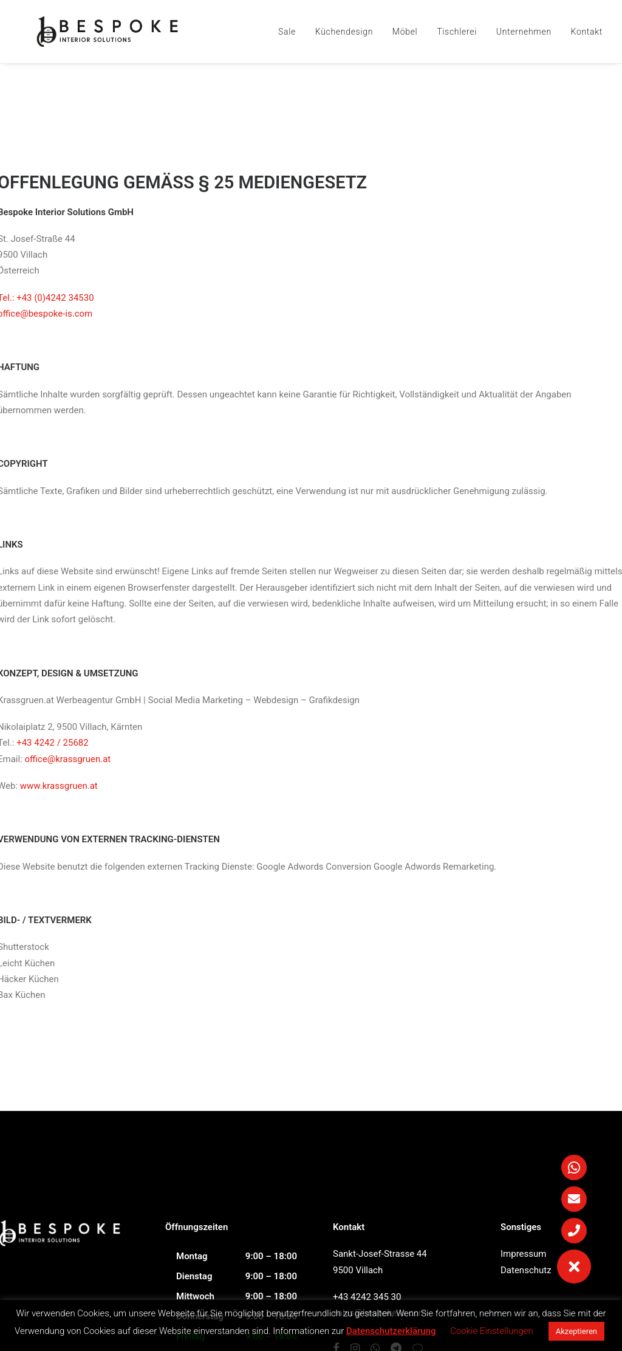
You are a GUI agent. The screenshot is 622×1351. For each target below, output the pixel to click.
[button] (574, 1267)
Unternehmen (524, 31)
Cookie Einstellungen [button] (491, 1330)
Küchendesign (344, 31)
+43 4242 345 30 (367, 1296)
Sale (287, 31)
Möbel (405, 31)
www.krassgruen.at (59, 785)
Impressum (523, 1253)
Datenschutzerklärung (391, 1330)
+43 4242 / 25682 (52, 742)
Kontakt (587, 31)
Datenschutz (526, 1270)
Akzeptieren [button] (576, 1331)
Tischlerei (457, 31)
